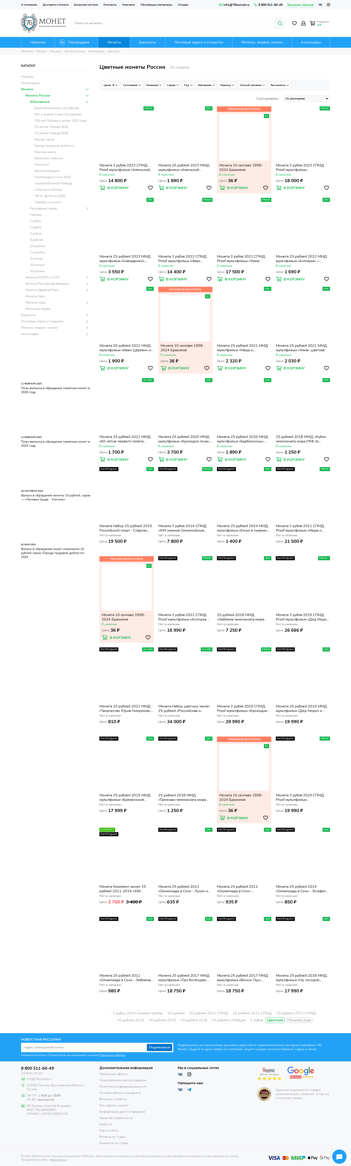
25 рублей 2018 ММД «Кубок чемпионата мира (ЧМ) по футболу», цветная (301, 439)
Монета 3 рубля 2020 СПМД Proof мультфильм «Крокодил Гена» (242, 708)
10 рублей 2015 (162, 1020)
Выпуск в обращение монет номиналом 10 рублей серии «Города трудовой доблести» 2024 (52, 553)
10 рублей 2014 (130, 1020)
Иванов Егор (58, 1160)
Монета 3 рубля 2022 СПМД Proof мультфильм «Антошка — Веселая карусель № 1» (184, 617)
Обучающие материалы (156, 4)
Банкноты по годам (113, 1143)
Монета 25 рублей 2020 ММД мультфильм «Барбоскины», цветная (242, 439)
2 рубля (256, 1020)
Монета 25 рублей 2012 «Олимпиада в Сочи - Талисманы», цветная (237, 888)
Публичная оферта (113, 1074)
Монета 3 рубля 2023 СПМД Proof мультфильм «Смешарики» (300, 167)
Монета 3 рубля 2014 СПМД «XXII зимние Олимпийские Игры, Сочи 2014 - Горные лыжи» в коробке (182, 528)
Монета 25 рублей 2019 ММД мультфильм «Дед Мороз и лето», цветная (301, 708)
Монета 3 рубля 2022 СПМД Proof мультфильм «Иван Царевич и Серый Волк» (182, 258)
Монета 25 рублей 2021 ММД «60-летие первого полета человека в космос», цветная (125, 439)
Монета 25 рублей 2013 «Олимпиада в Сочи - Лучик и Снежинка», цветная (183, 888)
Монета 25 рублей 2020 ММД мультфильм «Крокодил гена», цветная (184, 439)
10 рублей (176, 1013)
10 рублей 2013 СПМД (296, 1013)
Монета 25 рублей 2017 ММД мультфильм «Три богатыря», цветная (184, 977)
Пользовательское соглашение (122, 1080)
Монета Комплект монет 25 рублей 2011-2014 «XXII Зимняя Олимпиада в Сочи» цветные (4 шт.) (122, 888)
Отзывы (183, 4)
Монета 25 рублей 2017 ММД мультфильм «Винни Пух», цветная (242, 977)
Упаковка (128, 4)
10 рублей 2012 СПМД (252, 1013)
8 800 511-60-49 (268, 5)
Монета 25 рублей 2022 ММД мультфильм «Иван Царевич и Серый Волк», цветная (125, 347)
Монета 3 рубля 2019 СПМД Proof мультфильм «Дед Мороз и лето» (302, 617)
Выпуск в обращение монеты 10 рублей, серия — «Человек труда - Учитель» (55, 497)
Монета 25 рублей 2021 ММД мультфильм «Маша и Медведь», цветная (242, 347)
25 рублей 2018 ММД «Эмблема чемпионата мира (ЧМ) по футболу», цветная (240, 617)
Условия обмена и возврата (120, 1093)
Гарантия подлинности (116, 1118)
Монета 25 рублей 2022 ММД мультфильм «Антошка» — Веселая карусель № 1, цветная (302, 258)
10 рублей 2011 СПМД (208, 1013)
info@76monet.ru (234, 5)
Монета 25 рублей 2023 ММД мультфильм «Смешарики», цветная (125, 258)
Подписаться (159, 1047)
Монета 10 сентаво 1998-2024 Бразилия (241, 167)
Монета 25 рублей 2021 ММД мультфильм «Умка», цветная (301, 347)
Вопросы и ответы (113, 1099)
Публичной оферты (112, 1055)
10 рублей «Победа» (229, 1020)
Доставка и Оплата (55, 4)
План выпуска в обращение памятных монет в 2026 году (55, 390)
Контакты (109, 4)
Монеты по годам (112, 1137)
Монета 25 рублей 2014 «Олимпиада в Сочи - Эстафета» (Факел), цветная (302, 888)
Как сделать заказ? (113, 1105)
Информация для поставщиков (122, 1112)
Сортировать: (267, 98)
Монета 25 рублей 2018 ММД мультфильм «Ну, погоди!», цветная (301, 977)
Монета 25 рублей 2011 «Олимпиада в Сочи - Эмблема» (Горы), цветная (125, 977)
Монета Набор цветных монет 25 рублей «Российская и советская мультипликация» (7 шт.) (184, 708)
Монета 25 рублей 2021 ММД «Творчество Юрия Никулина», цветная (125, 708)
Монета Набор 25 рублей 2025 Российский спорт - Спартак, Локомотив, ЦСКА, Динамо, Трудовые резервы (125, 528)
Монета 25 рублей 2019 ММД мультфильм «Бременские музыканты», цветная (125, 797)
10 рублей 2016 (194, 1020)
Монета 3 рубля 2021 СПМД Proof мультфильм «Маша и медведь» (300, 528)
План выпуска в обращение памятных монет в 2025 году (55, 444)
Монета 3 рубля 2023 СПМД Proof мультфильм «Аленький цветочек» (124, 167)
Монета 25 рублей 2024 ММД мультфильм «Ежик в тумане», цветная (242, 528)
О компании (29, 4)
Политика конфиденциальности (123, 1086)
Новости (105, 1124)
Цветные (275, 1020)
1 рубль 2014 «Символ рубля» (138, 1013)
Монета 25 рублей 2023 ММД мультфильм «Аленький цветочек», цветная (184, 167)
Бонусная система (86, 4)
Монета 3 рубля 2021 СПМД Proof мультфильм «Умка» (241, 258)
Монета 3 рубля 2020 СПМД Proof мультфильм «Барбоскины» (300, 797)
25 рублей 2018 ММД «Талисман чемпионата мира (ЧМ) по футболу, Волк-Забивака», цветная (182, 797)
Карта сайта (108, 1130)
